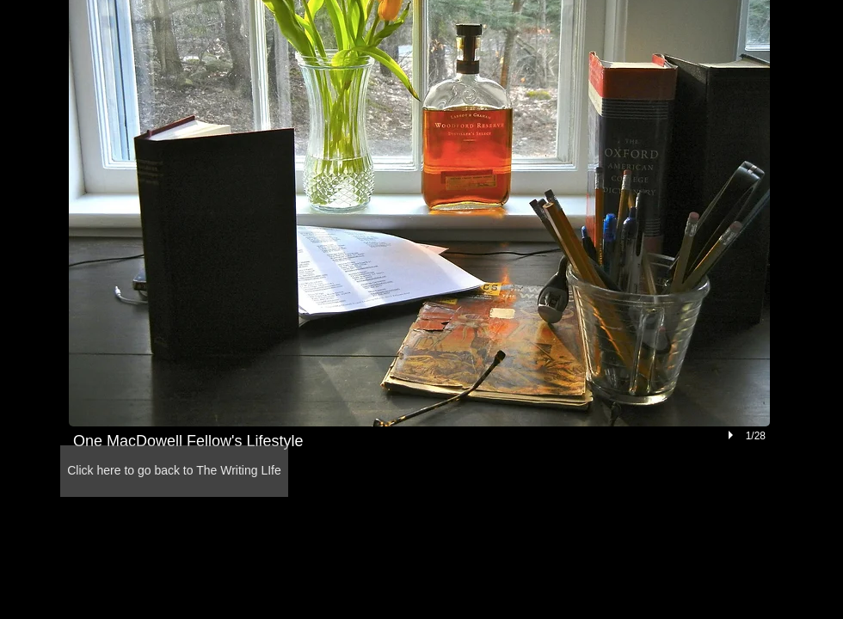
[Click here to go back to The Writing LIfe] (174, 471)
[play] (732, 435)
